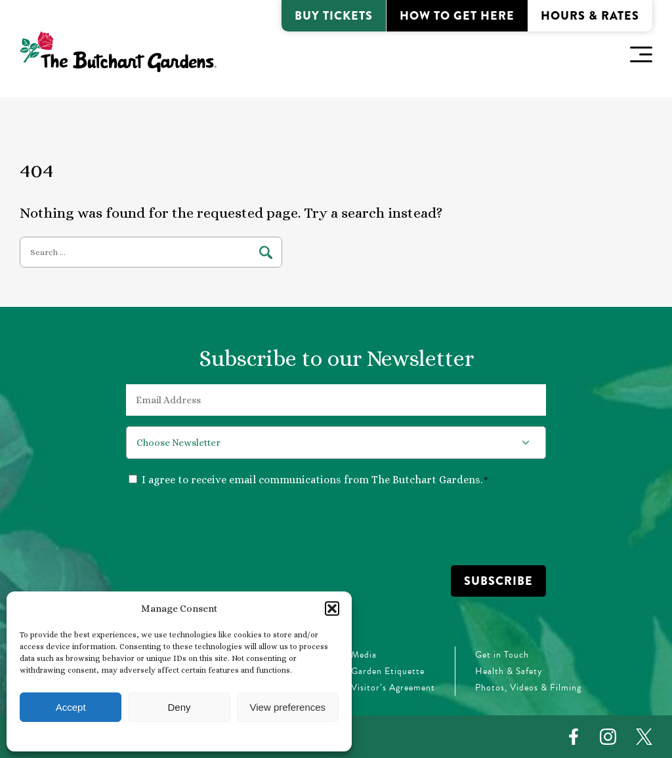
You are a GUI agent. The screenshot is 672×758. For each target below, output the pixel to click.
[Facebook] (573, 736)
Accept (71, 707)
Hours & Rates (590, 15)
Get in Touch (502, 655)
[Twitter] (644, 736)
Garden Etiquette (388, 671)
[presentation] (226, 525)
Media (364, 655)
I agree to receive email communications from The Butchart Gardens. (315, 479)
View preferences (288, 707)
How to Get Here (457, 15)
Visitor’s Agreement (393, 687)
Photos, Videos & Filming (528, 687)
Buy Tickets (334, 15)
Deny (178, 707)
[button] (332, 608)
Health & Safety (509, 671)
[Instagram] (608, 736)
